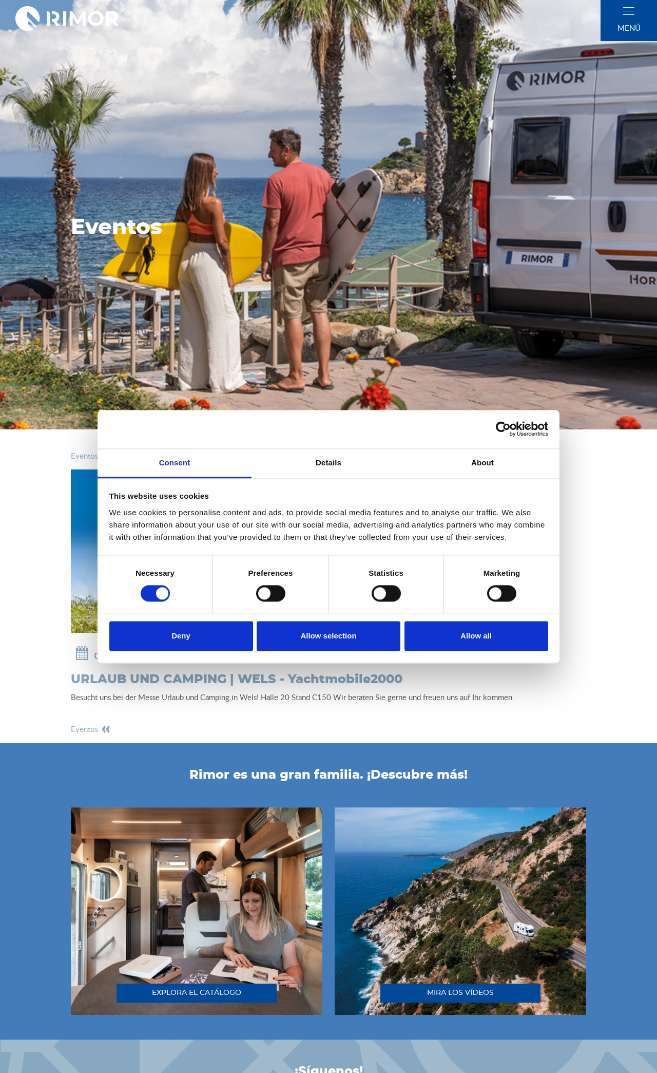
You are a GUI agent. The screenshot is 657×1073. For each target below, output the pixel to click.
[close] (629, 11)
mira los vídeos (460, 992)
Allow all (476, 636)
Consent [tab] (174, 462)
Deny (180, 636)
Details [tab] (328, 462)
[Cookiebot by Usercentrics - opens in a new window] (503, 429)
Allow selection (328, 636)
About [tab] (482, 462)
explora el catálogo (196, 992)
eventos (91, 455)
